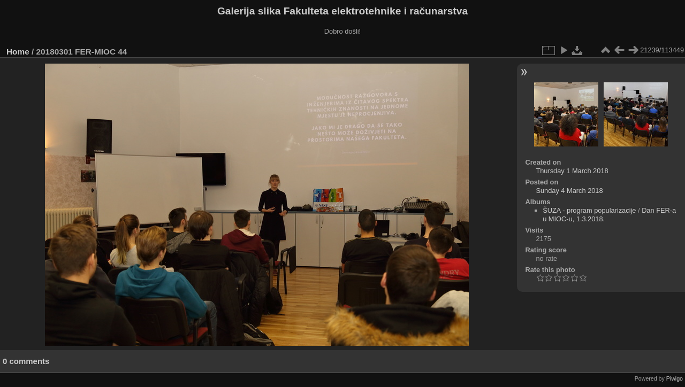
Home (17, 51)
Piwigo (674, 378)
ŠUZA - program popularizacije (589, 210)
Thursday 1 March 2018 (572, 171)
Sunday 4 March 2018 (569, 191)
